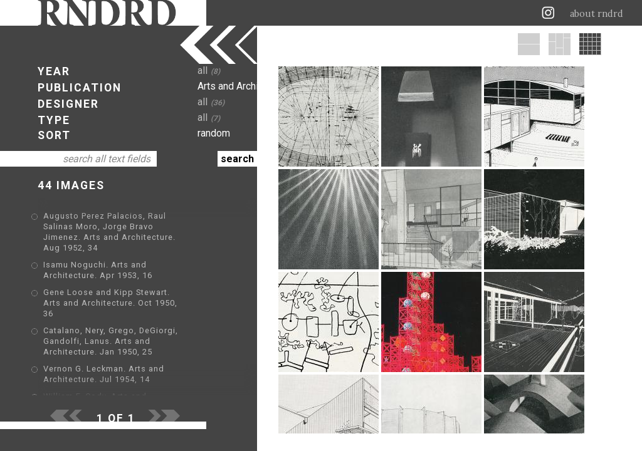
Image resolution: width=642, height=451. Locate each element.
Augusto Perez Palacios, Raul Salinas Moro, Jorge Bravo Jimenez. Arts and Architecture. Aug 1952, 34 (136, 226)
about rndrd (596, 13)
